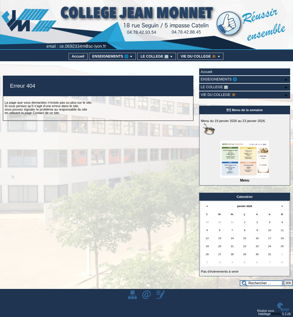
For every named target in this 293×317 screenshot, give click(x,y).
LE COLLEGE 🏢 (156, 56)
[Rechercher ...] (261, 283)
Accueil (78, 56)
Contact (38, 113)
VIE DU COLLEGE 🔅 (200, 56)
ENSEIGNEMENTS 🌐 (112, 56)
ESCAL (276, 314)
